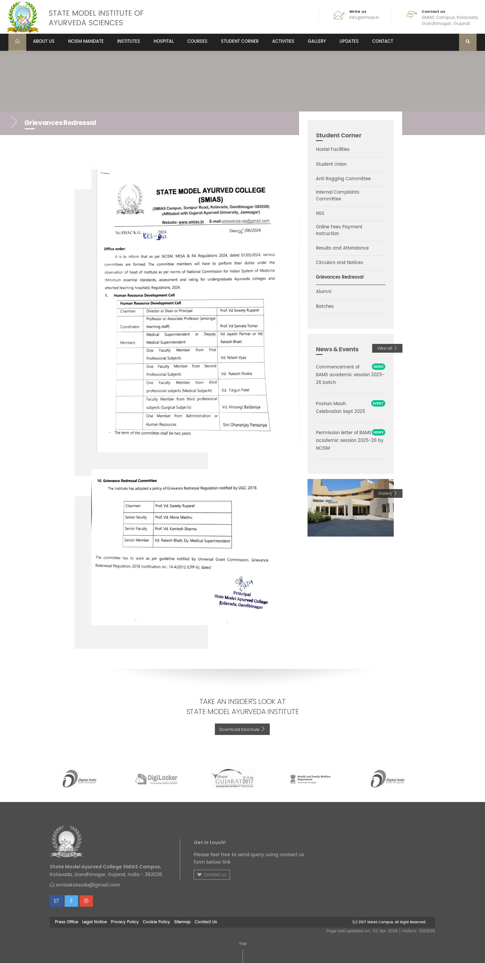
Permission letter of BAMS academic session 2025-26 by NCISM (350, 440)
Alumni (323, 292)
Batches (325, 306)
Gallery (317, 41)
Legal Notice (94, 922)
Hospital (164, 41)
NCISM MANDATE (86, 41)
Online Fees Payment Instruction (339, 230)
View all (387, 348)
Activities (283, 41)
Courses (197, 41)
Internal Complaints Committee (337, 196)
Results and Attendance (342, 248)
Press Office (66, 922)
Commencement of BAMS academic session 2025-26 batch (350, 375)
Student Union (331, 164)
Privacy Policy (125, 922)
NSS (320, 214)
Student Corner (240, 41)
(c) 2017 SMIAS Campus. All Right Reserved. (389, 922)
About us (44, 41)
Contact (382, 41)
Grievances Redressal (339, 277)
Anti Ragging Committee (343, 179)
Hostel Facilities (333, 150)
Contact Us (206, 922)
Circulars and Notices (339, 263)
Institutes (128, 41)
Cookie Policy (156, 922)
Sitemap (182, 922)
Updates (349, 41)
